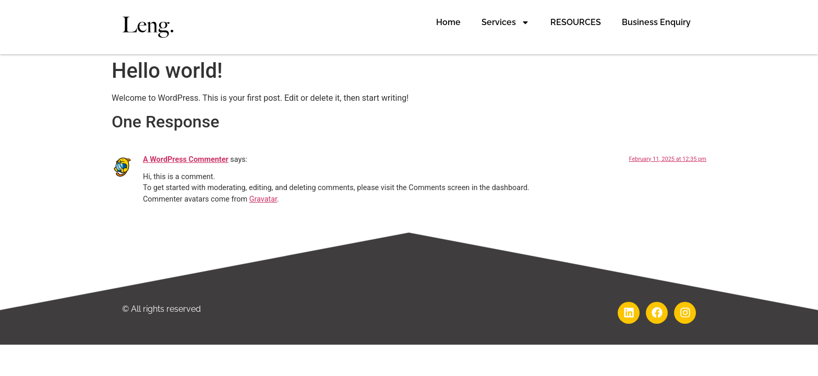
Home (448, 22)
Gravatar (263, 199)
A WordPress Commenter (185, 159)
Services (506, 22)
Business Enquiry (656, 22)
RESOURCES (575, 22)
